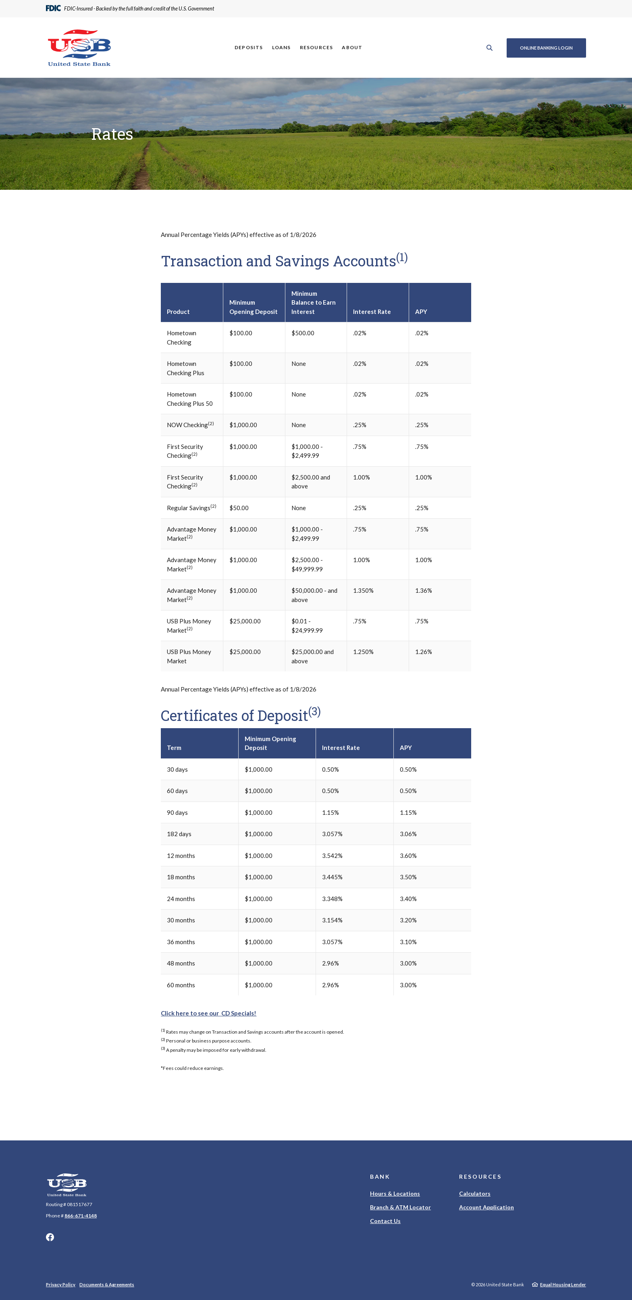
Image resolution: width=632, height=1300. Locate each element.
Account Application (486, 1207)
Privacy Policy (60, 1284)
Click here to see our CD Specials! (208, 1013)
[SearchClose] (489, 47)
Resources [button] (316, 47)
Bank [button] (380, 1176)
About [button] (351, 47)
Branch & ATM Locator (400, 1207)
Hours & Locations (395, 1193)
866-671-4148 (80, 1216)
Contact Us (385, 1220)
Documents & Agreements (106, 1284)
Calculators (475, 1193)
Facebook (50, 1237)
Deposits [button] (248, 47)
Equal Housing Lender (563, 1284)
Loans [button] (280, 47)
